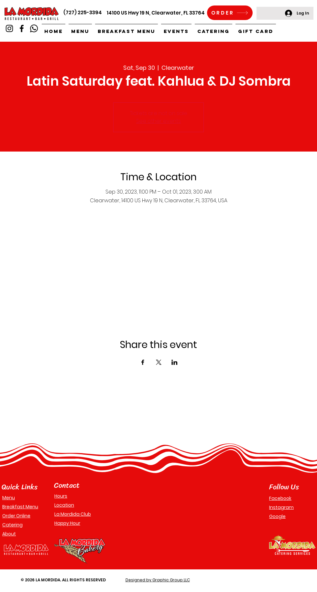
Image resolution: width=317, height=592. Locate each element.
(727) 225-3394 (82, 12)
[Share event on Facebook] (143, 362)
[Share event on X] (159, 362)
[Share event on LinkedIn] (174, 362)
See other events (158, 121)
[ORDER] (230, 12)
